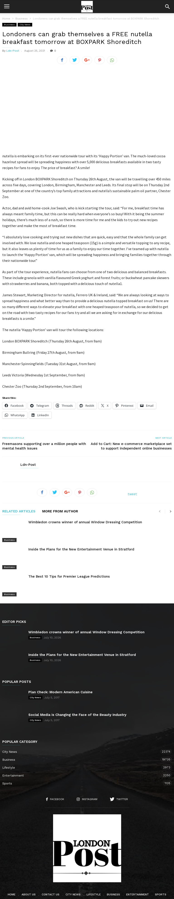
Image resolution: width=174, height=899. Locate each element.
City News (25, 24)
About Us (29, 876)
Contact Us (50, 876)
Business (9, 24)
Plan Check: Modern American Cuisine (60, 674)
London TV (94, 892)
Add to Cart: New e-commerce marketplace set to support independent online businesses (131, 446)
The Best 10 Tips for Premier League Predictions (69, 564)
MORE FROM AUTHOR (60, 511)
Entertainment (82, 757)
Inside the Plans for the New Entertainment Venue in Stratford (81, 543)
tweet (132, 494)
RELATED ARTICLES (18, 511)
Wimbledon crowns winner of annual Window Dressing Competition (85, 522)
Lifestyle (82, 749)
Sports (82, 765)
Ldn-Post (12, 50)
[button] (167, 6)
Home (6, 18)
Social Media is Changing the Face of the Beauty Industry (77, 697)
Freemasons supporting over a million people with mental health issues (44, 446)
